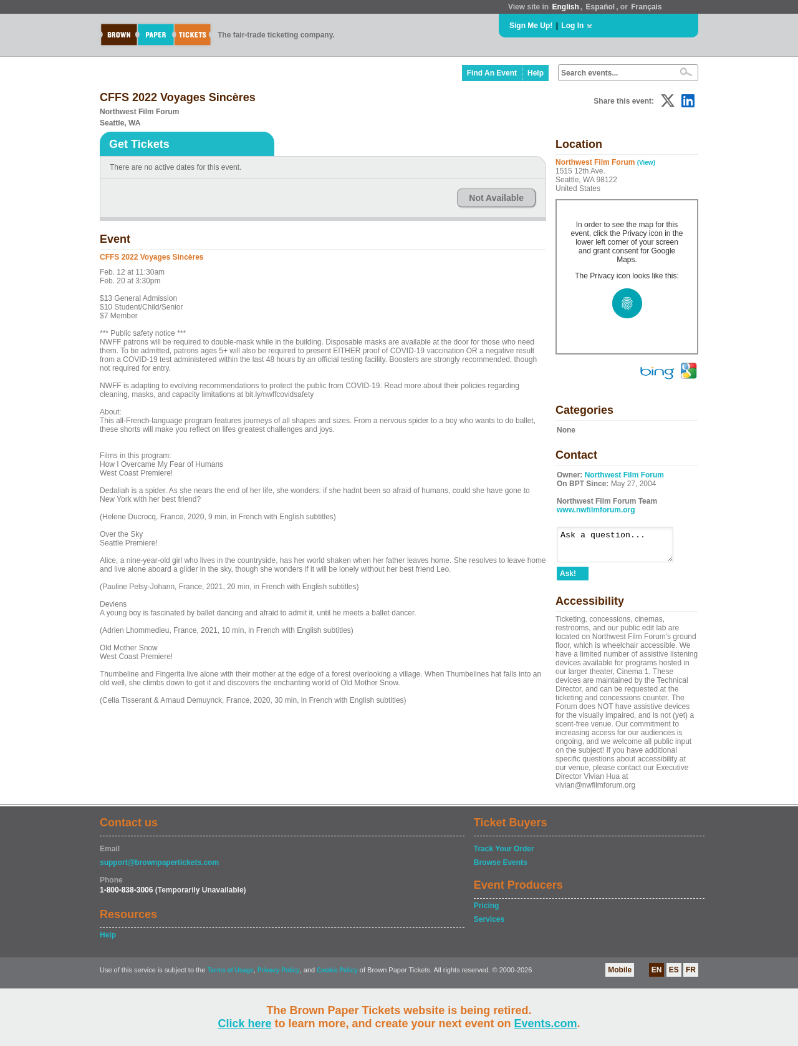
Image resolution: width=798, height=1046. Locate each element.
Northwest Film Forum (624, 475)
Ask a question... (621, 547)
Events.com (545, 1023)
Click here (244, 1023)
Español (600, 6)
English (565, 6)
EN (656, 975)
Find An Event (492, 73)
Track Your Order (504, 854)
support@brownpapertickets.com (159, 868)
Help (535, 73)
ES (674, 975)
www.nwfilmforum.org (596, 510)
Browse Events (500, 868)
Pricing (486, 911)
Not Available (496, 198)
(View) (646, 162)
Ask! (568, 579)
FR (691, 975)
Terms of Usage (230, 975)
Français (646, 6)
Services (489, 925)
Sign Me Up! (530, 25)
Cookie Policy (337, 975)
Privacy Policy (278, 975)
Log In (572, 25)
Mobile (620, 975)
